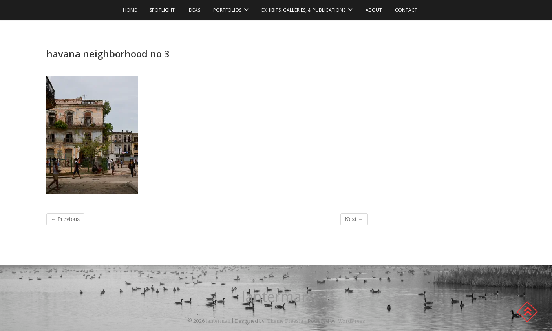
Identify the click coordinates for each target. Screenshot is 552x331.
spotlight (162, 10)
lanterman (276, 296)
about (374, 10)
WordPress (351, 321)
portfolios (227, 10)
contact (406, 10)
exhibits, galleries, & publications (303, 10)
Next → (354, 219)
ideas (194, 10)
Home (130, 10)
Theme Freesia (285, 321)
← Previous (65, 219)
